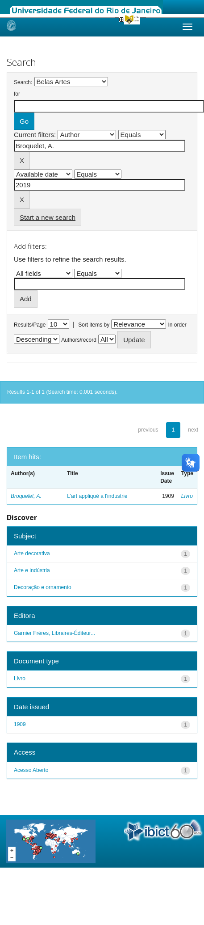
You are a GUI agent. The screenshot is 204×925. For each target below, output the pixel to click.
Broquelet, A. (26, 496)
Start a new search (47, 217)
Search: (23, 82)
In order (177, 325)
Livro (187, 496)
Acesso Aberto (31, 770)
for (17, 94)
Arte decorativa (32, 553)
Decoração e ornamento (42, 587)
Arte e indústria (32, 570)
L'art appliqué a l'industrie (97, 496)
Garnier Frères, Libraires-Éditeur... (54, 633)
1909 (20, 724)
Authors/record (78, 340)
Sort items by (93, 325)
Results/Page (30, 325)
